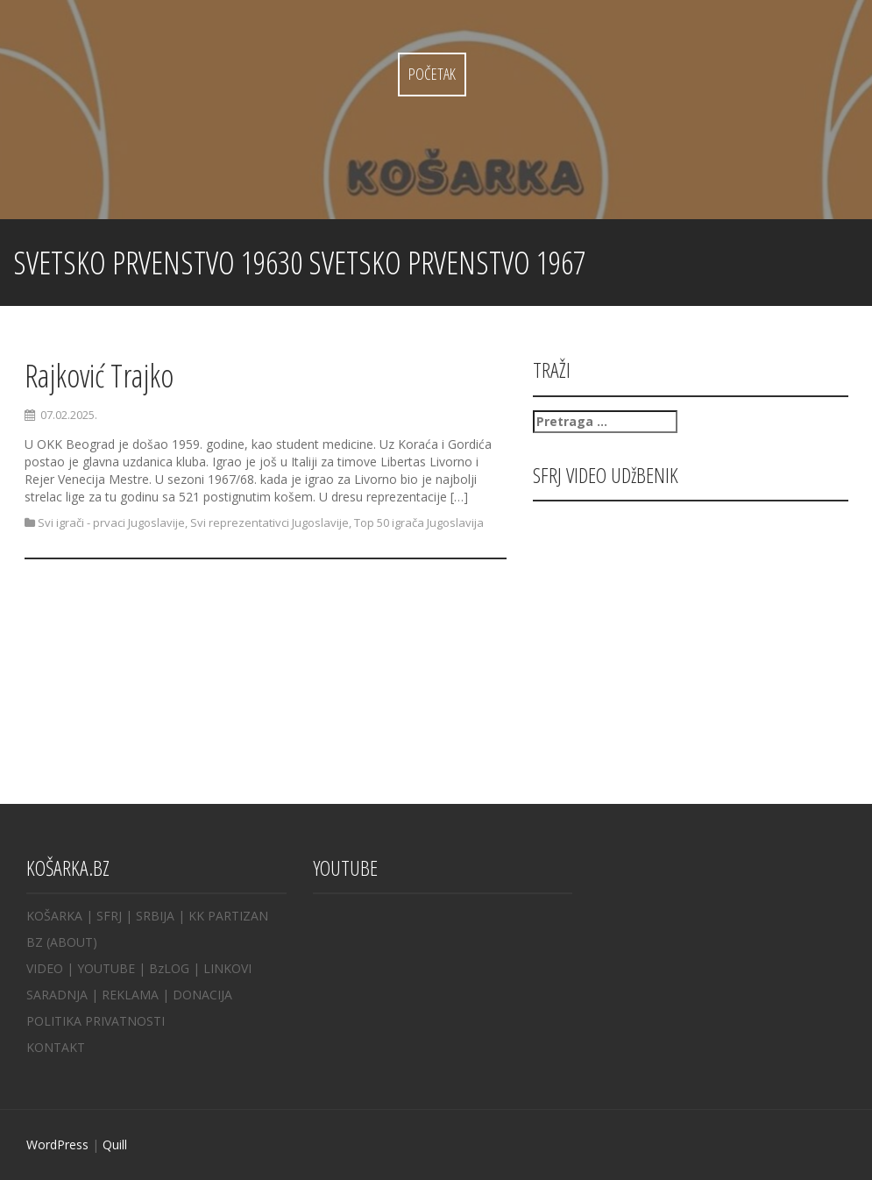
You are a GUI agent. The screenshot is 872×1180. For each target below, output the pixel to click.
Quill (115, 1144)
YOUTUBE (106, 968)
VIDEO (44, 968)
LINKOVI (227, 968)
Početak (432, 73)
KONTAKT (55, 1047)
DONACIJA (202, 994)
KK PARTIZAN (228, 915)
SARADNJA (57, 994)
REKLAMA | (137, 994)
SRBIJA (155, 915)
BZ (34, 942)
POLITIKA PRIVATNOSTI (95, 1021)
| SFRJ (104, 915)
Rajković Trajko (99, 375)
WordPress (57, 1144)
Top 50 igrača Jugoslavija (419, 522)
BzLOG (169, 968)
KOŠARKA (54, 915)
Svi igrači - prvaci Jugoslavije (111, 522)
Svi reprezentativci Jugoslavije (269, 522)
